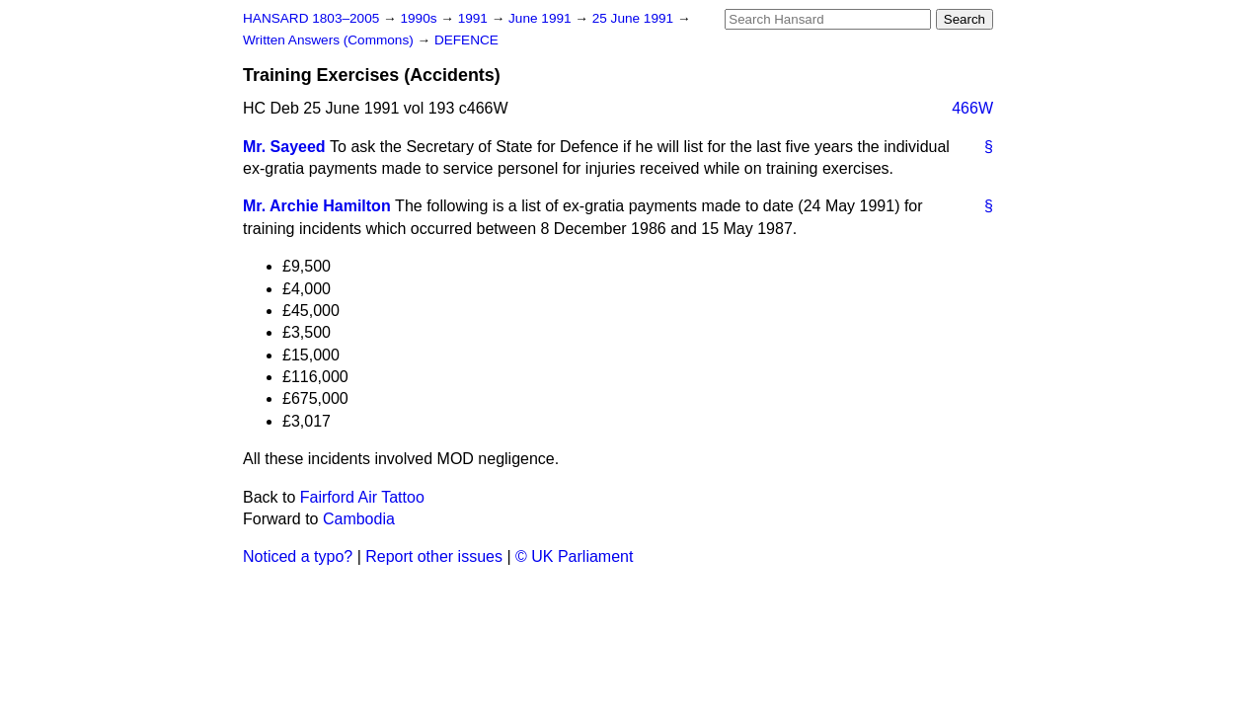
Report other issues (433, 556)
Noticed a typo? (297, 556)
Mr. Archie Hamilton (317, 206)
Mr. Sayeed (284, 146)
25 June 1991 (634, 18)
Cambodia (359, 519)
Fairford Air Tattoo (362, 497)
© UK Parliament (574, 556)
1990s (420, 18)
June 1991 (541, 18)
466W (972, 108)
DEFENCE (466, 40)
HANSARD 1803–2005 (311, 18)
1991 (475, 18)
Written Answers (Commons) (330, 40)
